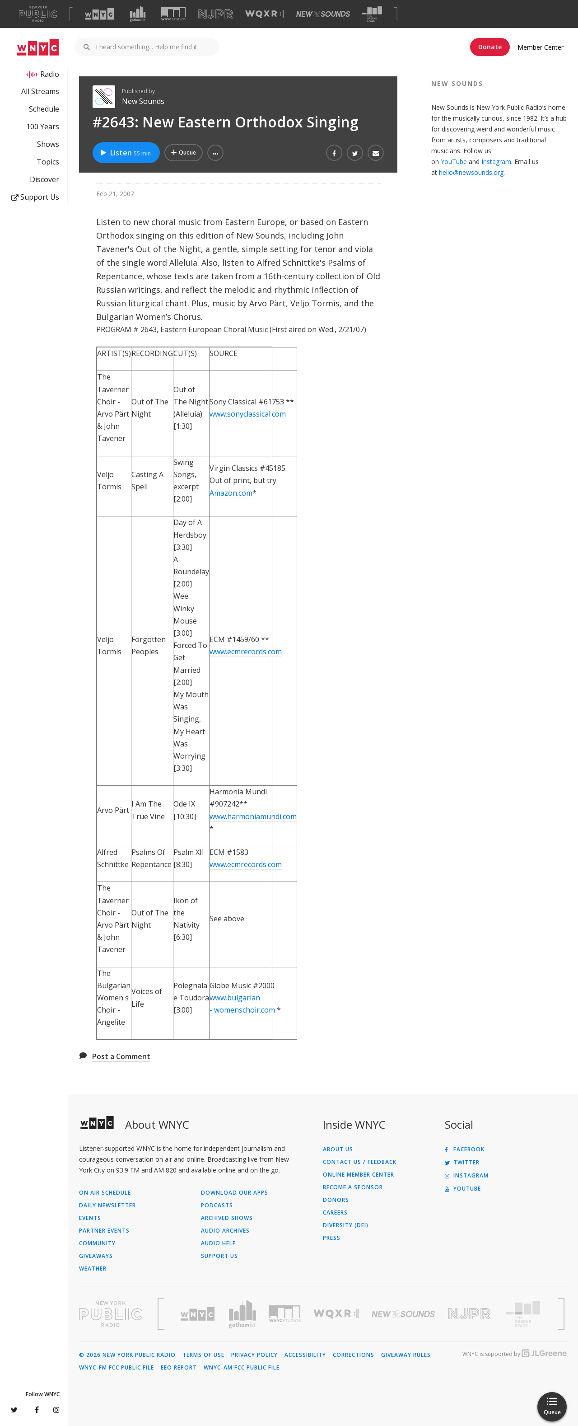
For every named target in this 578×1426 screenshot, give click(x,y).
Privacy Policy (254, 1355)
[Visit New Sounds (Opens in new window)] (323, 14)
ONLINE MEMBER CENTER (358, 1174)
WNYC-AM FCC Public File (242, 1367)
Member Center (540, 47)
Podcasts (217, 1205)
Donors (336, 1200)
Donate (490, 46)
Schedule (44, 109)
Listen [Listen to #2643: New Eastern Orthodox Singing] (125, 153)
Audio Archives (225, 1231)
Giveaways (96, 1256)
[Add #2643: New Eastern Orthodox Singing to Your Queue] (183, 152)
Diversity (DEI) (345, 1225)
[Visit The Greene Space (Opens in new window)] (372, 14)
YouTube (454, 161)
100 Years (42, 126)
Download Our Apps (234, 1193)
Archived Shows (227, 1218)
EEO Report (179, 1367)
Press (331, 1238)
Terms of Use (203, 1355)
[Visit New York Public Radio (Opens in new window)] (110, 1314)
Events (90, 1218)
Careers (335, 1212)
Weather (93, 1268)
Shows (48, 144)
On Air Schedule (105, 1193)
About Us (338, 1149)
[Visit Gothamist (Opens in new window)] (137, 14)
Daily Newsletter (107, 1205)
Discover (44, 179)
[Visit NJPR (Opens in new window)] (215, 14)
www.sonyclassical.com (248, 414)
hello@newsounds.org (471, 172)
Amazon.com (231, 493)
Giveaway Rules (406, 1355)
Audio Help (218, 1243)
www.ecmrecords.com (246, 652)
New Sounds (143, 101)
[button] (215, 153)
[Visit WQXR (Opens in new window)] (264, 14)
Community (97, 1243)
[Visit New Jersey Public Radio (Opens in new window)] (470, 1313)
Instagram (496, 161)
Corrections (353, 1355)
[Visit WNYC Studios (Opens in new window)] (173, 13)
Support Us (35, 197)
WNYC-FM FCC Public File (116, 1367)
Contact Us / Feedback (359, 1162)
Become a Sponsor (353, 1187)
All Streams (40, 91)
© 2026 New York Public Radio (127, 1355)
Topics (48, 162)
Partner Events (104, 1231)
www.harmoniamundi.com (253, 816)
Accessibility (305, 1355)
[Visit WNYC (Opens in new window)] (99, 14)
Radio (49, 74)
